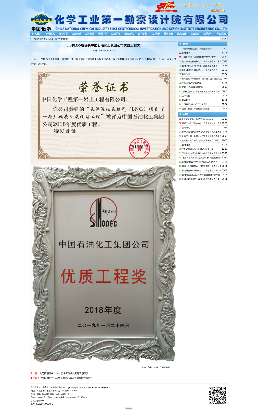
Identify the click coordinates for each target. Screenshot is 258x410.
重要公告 (168, 33)
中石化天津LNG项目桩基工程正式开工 (199, 57)
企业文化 (129, 33)
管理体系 (102, 33)
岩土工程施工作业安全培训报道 (196, 109)
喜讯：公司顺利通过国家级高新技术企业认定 (201, 166)
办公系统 (221, 33)
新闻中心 (63, 33)
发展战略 (186, 127)
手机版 (34, 400)
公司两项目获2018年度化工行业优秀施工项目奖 (64, 373)
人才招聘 (186, 96)
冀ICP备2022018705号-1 (42, 404)
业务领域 (76, 33)
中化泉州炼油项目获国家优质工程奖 (198, 149)
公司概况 (50, 33)
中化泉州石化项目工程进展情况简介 (198, 48)
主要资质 (89, 33)
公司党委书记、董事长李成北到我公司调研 (200, 91)
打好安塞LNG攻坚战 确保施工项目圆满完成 (202, 79)
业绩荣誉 (115, 33)
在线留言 (194, 33)
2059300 (46, 394)
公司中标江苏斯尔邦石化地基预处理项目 (200, 66)
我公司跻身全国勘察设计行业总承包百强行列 (201, 70)
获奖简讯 (186, 74)
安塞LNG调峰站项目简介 (193, 87)
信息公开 (181, 33)
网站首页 (36, 33)
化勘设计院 (52, 39)
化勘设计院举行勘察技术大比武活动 (198, 119)
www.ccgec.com (68, 387)
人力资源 (155, 33)
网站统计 (129, 408)
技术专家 (142, 33)
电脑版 (41, 400)
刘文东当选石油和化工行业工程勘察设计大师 (201, 61)
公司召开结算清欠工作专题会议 (196, 104)
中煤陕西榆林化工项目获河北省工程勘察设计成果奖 (66, 377)
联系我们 (208, 33)
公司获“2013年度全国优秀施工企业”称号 (199, 162)
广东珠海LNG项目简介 (192, 83)
